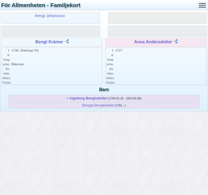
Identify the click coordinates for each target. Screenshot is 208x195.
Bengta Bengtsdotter (98, 105)
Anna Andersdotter (153, 42)
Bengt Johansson (50, 16)
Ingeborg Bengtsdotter (89, 98)
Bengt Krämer (49, 42)
